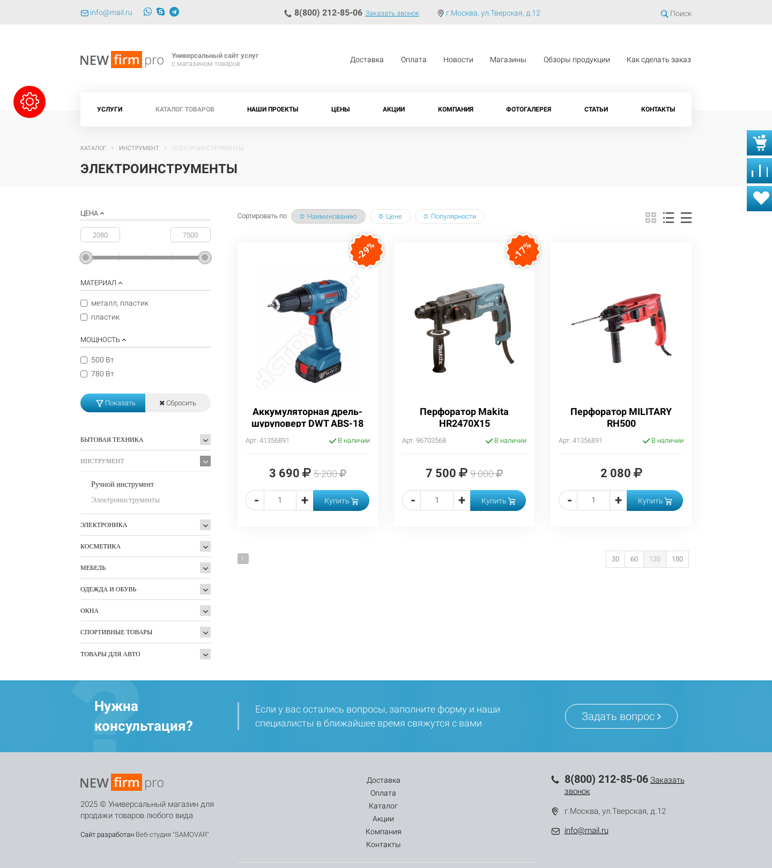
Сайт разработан (107, 834)
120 (654, 559)
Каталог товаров (184, 109)
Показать (116, 403)
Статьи (596, 109)
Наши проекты (272, 109)
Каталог (357, 780)
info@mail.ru (586, 830)
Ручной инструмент (122, 484)
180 (677, 559)
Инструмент (102, 461)
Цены (340, 109)
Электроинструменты (125, 500)
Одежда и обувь (108, 589)
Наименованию (328, 216)
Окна (89, 610)
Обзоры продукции (577, 59)
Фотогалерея (528, 109)
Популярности (450, 216)
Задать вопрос (621, 716)
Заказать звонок (392, 13)
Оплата (414, 59)
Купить (341, 500)
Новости (458, 59)
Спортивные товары (116, 632)
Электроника (103, 525)
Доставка (367, 59)
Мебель (93, 568)
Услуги (109, 109)
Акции (394, 109)
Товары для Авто (110, 654)
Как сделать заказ (659, 59)
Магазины (508, 59)
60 (634, 559)
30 (615, 559)
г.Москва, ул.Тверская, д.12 (493, 13)
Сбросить (177, 403)
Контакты (658, 109)
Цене (390, 216)
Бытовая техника (111, 439)
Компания (455, 109)
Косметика (100, 546)
